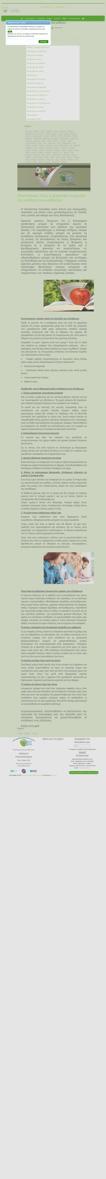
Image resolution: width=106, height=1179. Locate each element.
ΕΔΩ (10, 31)
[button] (43, 41)
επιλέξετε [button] (19, 34)
